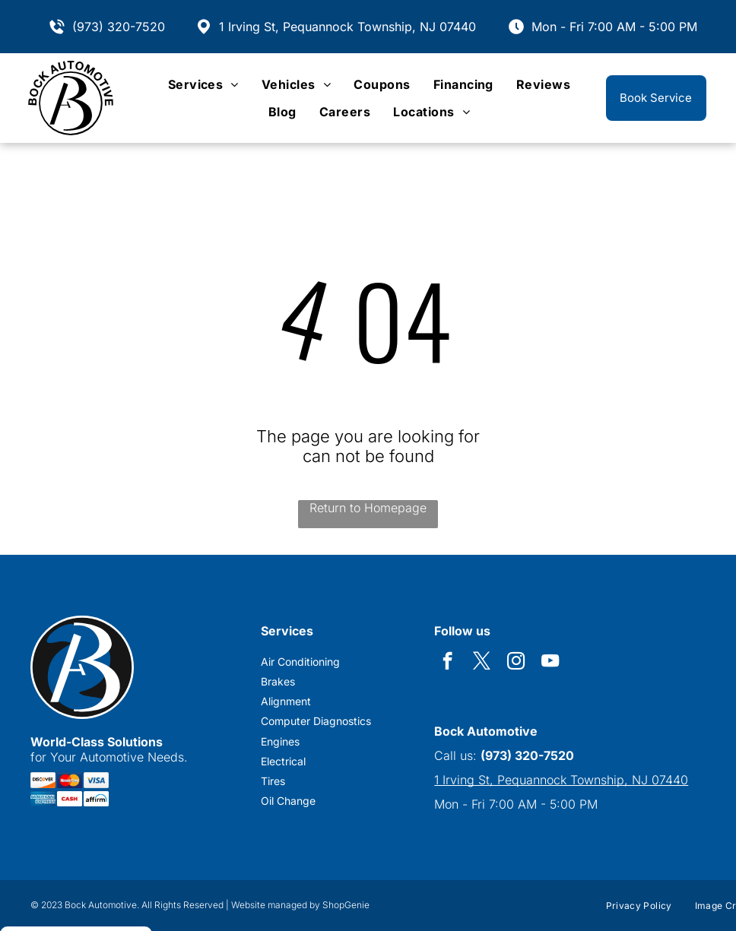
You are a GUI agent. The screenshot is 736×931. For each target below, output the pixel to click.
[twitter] (481, 663)
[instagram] (516, 663)
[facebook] (447, 663)
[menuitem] (203, 84)
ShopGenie (346, 904)
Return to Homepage (368, 507)
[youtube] (550, 663)
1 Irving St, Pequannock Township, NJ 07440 (347, 26)
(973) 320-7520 (118, 26)
